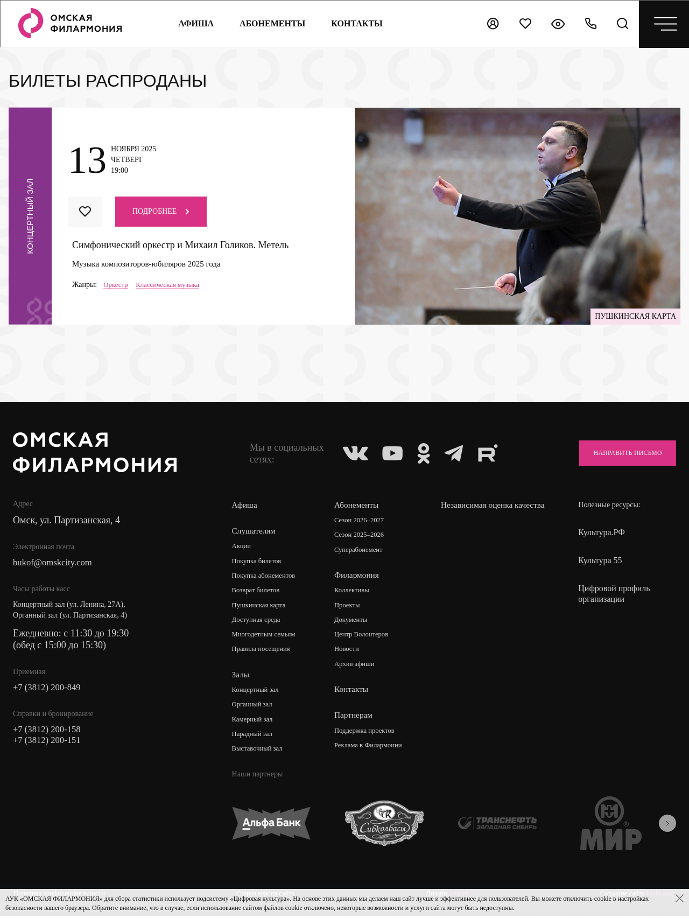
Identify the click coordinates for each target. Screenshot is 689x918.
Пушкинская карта (262, 607)
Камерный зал (254, 723)
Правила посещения (264, 652)
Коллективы (354, 592)
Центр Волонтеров (365, 637)
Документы (353, 622)
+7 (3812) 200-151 (49, 744)
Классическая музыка (172, 285)
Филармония (358, 576)
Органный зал (254, 708)
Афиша (194, 23)
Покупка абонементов (267, 577)
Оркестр (116, 285)
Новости (349, 652)
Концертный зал (258, 693)
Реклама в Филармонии (372, 749)
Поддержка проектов (368, 734)
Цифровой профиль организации (614, 594)
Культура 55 (600, 560)
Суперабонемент (362, 551)
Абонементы (270, 23)
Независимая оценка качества (480, 511)
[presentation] (667, 827)
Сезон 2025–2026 (362, 536)
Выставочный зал (260, 753)
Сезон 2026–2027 (362, 521)
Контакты (353, 692)
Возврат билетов (258, 592)
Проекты (349, 607)
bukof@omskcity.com (56, 563)
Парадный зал (254, 738)
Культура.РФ (601, 532)
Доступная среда (259, 622)
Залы (241, 677)
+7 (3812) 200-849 (49, 689)
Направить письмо (619, 453)
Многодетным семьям (267, 637)
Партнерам (355, 718)
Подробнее (160, 211)
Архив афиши (357, 667)
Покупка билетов (259, 562)
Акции (242, 547)
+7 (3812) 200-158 (49, 732)
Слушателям (255, 531)
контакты (355, 23)
